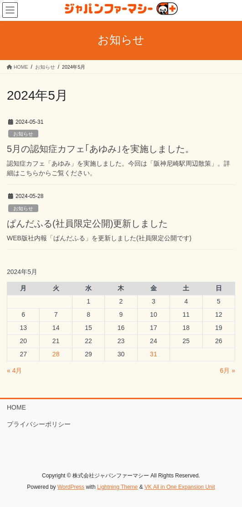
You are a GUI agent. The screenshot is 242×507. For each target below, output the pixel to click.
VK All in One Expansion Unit (179, 487)
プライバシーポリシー (39, 424)
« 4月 (14, 370)
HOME (16, 407)
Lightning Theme (117, 487)
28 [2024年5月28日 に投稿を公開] (56, 354)
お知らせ (23, 134)
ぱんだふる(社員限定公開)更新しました (87, 223)
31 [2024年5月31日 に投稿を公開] (153, 354)
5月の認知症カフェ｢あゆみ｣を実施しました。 (100, 149)
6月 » (227, 370)
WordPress (70, 487)
